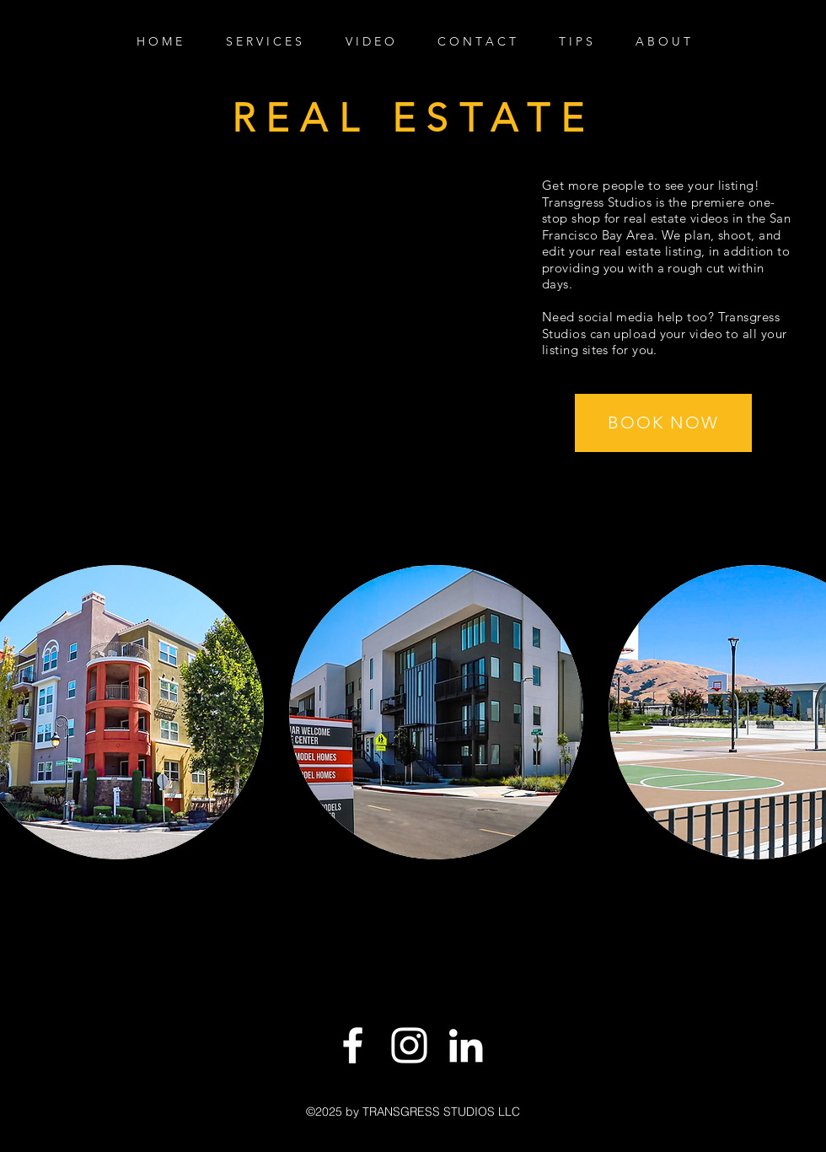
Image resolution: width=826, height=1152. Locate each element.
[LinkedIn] (466, 1045)
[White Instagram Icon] (409, 1045)
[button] (663, 423)
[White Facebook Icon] (353, 1045)
